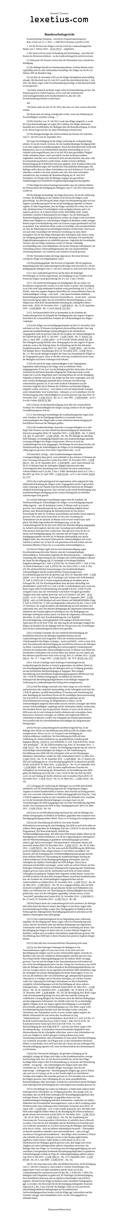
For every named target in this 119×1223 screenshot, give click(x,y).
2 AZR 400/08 (48, 993)
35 (28, 1089)
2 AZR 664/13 (66, 305)
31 (28, 919)
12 (28, 283)
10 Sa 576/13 (55, 49)
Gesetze (63, 13)
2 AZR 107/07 (57, 1160)
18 (28, 427)
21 (28, 499)
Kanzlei (54, 13)
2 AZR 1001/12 (52, 1157)
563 (75, 1172)
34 (28, 1053)
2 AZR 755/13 (85, 351)
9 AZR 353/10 (59, 658)
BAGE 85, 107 (73, 1109)
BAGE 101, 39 (84, 339)
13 (28, 312)
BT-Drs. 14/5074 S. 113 (43, 742)
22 (28, 549)
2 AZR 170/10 (29, 759)
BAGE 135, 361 (62, 308)
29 (28, 822)
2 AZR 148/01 (48, 339)
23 (28, 633)
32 (28, 943)
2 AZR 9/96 (41, 1109)
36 (28, 1164)
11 (28, 273)
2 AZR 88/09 (35, 308)
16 (28, 405)
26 (28, 728)
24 (28, 662)
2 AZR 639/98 (81, 398)
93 (29, 698)
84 (92, 674)
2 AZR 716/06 (66, 337)
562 (63, 1172)
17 (28, 415)
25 (28, 686)
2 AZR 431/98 (62, 474)
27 (28, 786)
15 (28, 363)
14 (28, 325)
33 (28, 947)
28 (28, 813)
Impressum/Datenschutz (59, 1209)
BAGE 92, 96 (44, 400)
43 (71, 589)
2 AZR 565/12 (62, 764)
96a (50, 1026)
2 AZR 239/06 (53, 436)
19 (28, 454)
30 (28, 903)
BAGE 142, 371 (85, 658)
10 (28, 263)
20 (28, 481)
